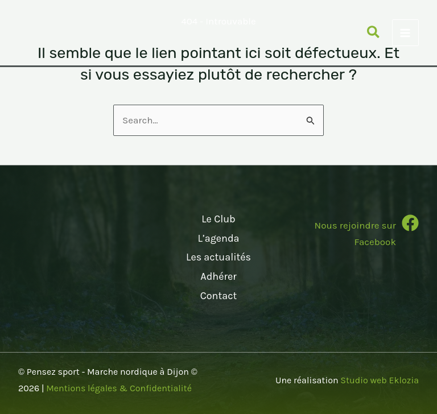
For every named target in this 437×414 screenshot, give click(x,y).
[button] (374, 34)
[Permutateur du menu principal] (405, 33)
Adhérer (218, 276)
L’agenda (218, 238)
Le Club (218, 219)
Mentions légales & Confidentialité (119, 388)
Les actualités (218, 257)
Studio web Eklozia (379, 380)
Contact (218, 295)
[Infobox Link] (356, 235)
